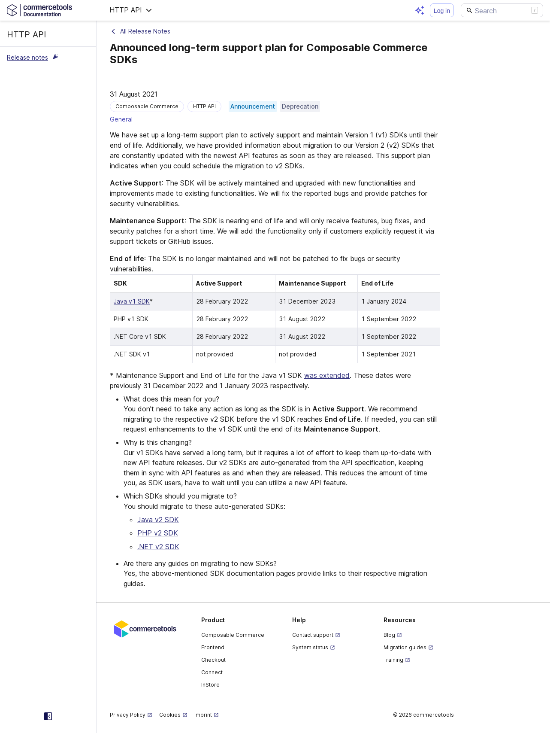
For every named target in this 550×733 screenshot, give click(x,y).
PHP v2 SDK (157, 533)
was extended (327, 375)
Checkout (213, 660)
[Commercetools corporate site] (145, 628)
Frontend (212, 647)
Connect (212, 672)
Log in (442, 10)
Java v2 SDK (158, 519)
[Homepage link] (48, 10)
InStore (210, 684)
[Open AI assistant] (419, 10)
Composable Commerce (232, 635)
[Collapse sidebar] (48, 716)
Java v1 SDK (132, 301)
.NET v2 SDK (158, 546)
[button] (130, 10)
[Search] (502, 10)
